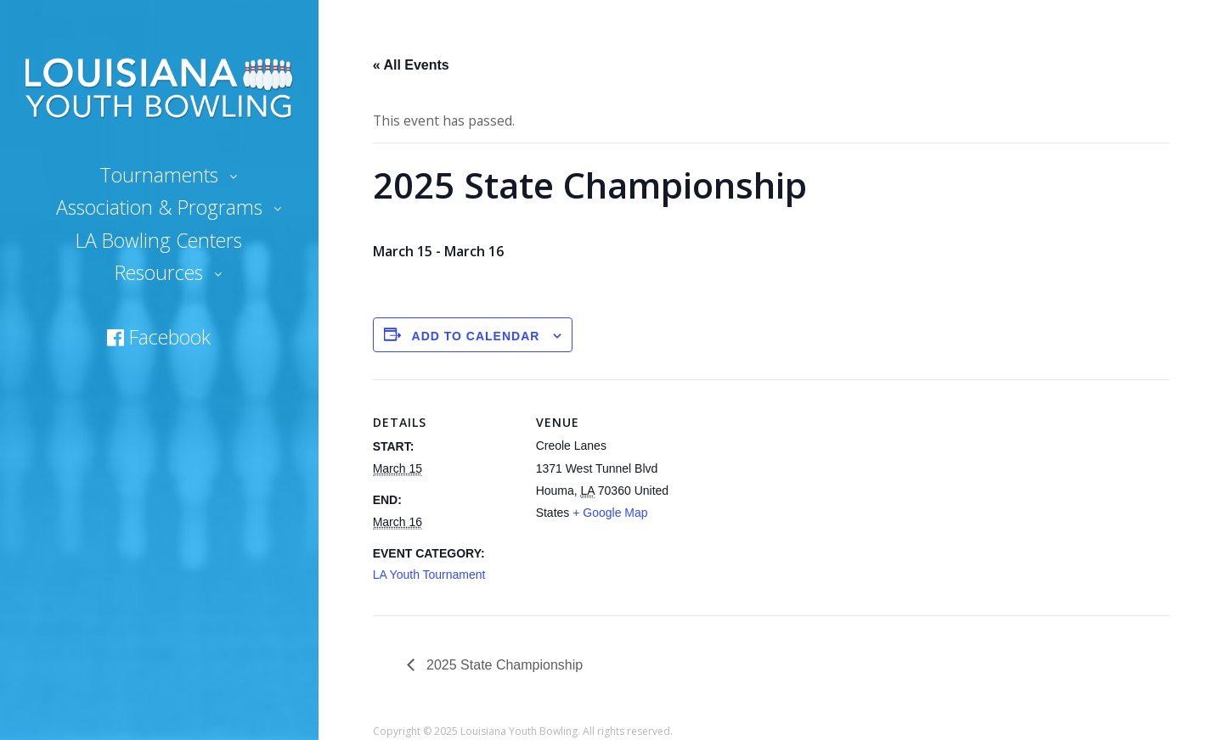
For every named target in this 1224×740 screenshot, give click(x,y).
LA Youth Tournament (429, 574)
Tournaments (158, 174)
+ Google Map (610, 512)
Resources (159, 272)
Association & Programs (159, 207)
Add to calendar (476, 336)
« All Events (411, 65)
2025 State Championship (503, 665)
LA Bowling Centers (159, 240)
